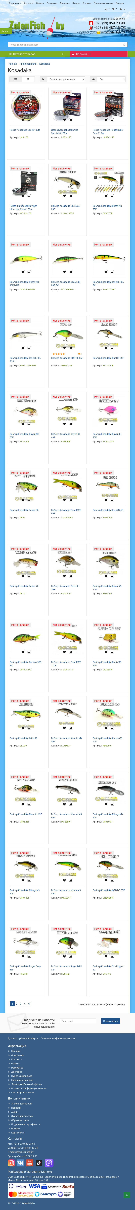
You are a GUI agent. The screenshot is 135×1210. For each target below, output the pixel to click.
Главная (12, 63)
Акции (13, 1112)
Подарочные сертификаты (24, 1124)
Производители (28, 63)
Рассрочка (51, 3)
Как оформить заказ (21, 1092)
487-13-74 (109, 28)
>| (29, 1003)
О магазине (15, 3)
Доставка (65, 3)
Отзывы (87, 3)
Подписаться (110, 1021)
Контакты (28, 3)
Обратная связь (18, 1120)
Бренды (120, 3)
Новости (14, 1107)
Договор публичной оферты (23, 1038)
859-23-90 (109, 23)
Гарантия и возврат (20, 1080)
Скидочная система (20, 1116)
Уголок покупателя (20, 1103)
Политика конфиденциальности (58, 1038)
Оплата (40, 3)
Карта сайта (16, 1132)
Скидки (76, 3)
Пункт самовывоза (103, 3)
